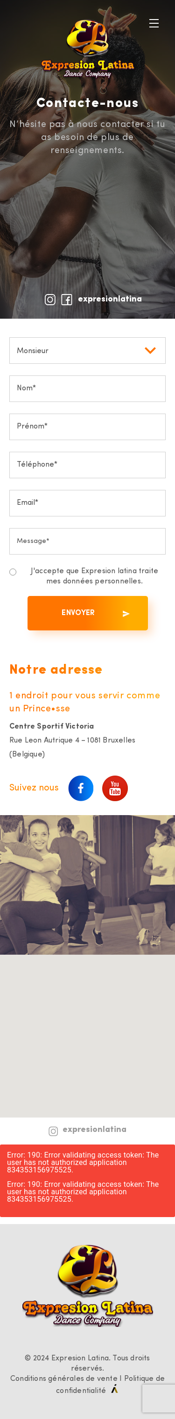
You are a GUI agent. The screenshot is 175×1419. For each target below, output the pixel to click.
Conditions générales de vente (64, 1379)
